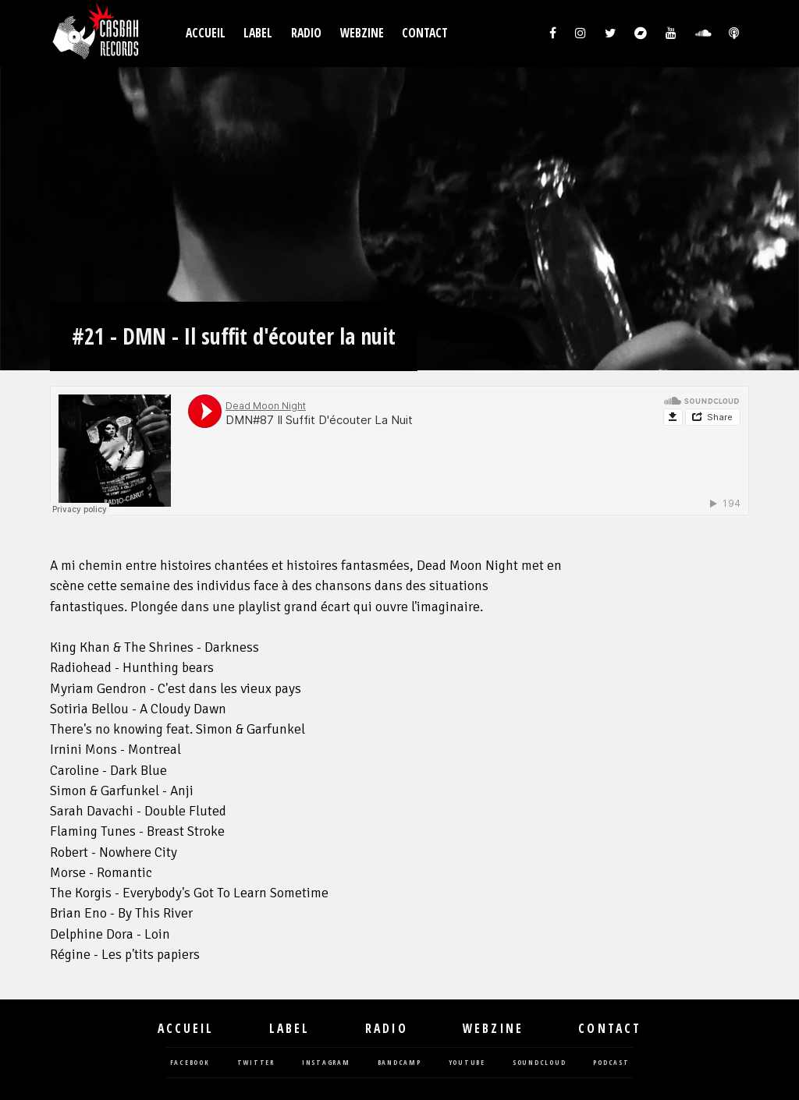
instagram (326, 1063)
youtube (467, 1063)
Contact (425, 33)
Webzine (362, 33)
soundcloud (539, 1063)
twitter (256, 1063)
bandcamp (399, 1063)
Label (257, 33)
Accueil (205, 33)
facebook (190, 1063)
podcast (611, 1063)
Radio (306, 33)
